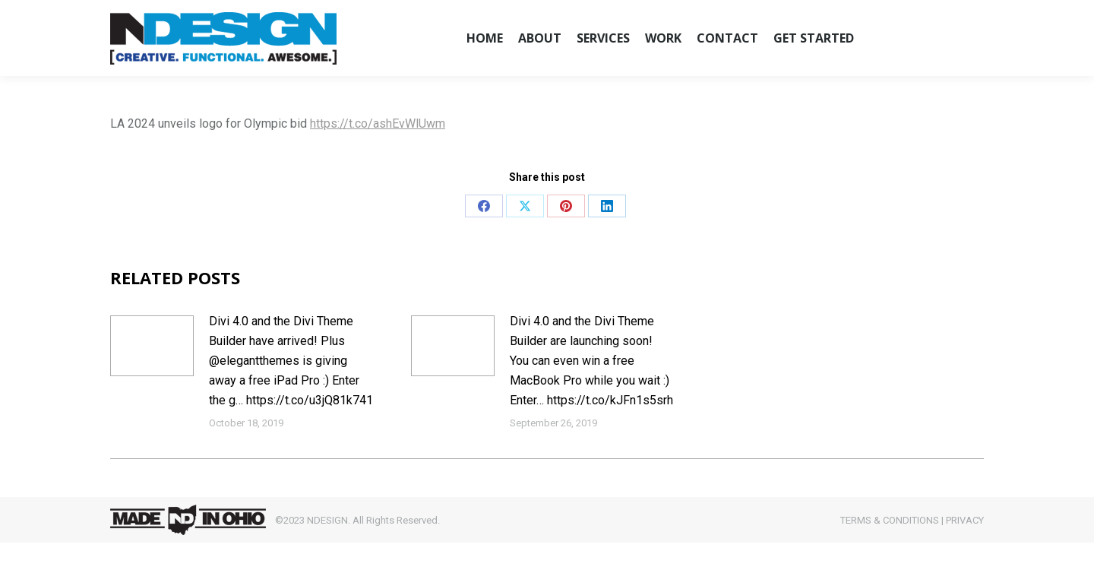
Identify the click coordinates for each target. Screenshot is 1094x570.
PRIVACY (965, 547)
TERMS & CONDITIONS (889, 547)
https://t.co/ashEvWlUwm (377, 151)
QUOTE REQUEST (858, 14)
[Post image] (152, 373)
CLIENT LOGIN (767, 14)
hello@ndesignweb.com (181, 13)
